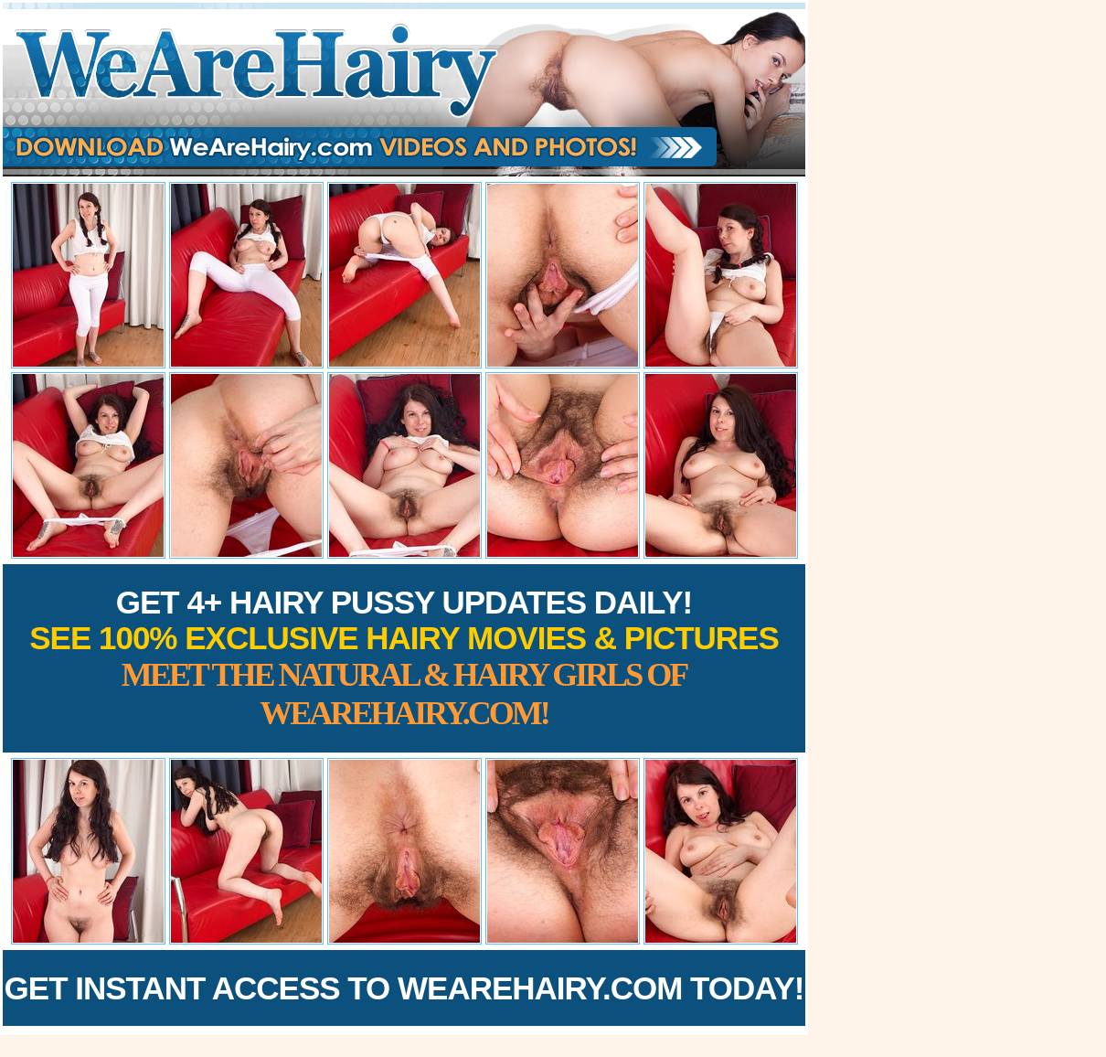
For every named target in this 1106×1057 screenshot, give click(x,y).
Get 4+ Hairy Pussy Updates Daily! (404, 657)
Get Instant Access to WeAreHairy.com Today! (404, 988)
